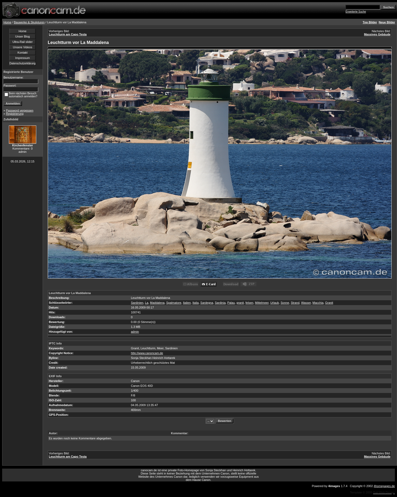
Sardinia (220, 302)
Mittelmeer (262, 302)
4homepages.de (384, 486)
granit (240, 302)
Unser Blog (22, 36)
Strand (295, 302)
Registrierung (14, 113)
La (146, 302)
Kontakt (22, 52)
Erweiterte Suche (355, 11)
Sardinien (137, 302)
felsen (249, 302)
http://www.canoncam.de (147, 353)
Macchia (318, 302)
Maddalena (157, 302)
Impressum (22, 58)
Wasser (306, 302)
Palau (231, 302)
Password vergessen (19, 110)
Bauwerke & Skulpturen (29, 22)
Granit (329, 302)
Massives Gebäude (377, 34)
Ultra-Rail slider (22, 41)
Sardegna (206, 302)
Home (7, 22)
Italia (195, 302)
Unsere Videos (22, 47)
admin (135, 331)
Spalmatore (173, 302)
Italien (187, 302)
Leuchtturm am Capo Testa (68, 34)
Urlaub (274, 302)
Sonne (285, 302)
